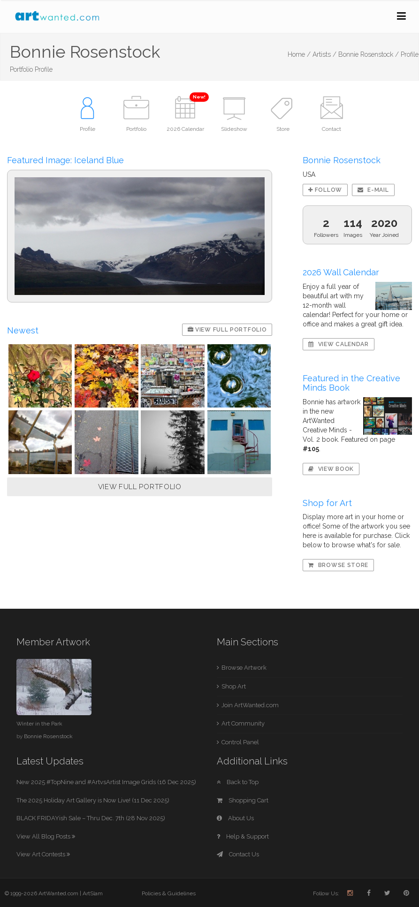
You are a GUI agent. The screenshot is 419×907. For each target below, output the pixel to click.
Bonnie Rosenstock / (368, 54)
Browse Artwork (244, 667)
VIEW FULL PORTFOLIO (140, 487)
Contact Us (238, 854)
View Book (331, 469)
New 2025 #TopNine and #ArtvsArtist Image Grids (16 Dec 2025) (106, 782)
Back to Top (238, 782)
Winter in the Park (39, 723)
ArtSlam (93, 893)
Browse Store (338, 565)
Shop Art (233, 686)
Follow (325, 190)
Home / (299, 54)
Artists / (324, 54)
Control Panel (240, 742)
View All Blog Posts (45, 836)
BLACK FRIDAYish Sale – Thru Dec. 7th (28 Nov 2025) (90, 818)
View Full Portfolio (227, 329)
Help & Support (243, 836)
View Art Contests (43, 854)
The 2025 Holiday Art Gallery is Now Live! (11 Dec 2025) (92, 800)
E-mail (373, 190)
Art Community (243, 723)
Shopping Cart (242, 800)
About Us (235, 818)
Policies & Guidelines (169, 893)
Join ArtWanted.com (250, 705)
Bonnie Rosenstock (48, 736)
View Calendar (338, 344)
